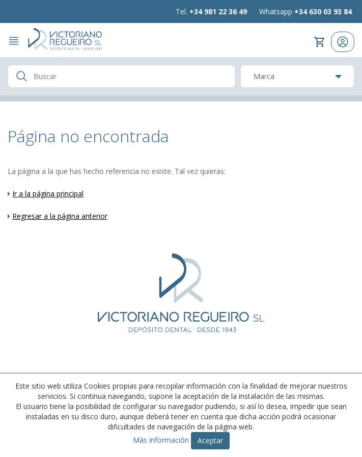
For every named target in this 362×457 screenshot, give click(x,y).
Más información (161, 440)
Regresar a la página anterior (59, 216)
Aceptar (210, 440)
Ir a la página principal (47, 193)
